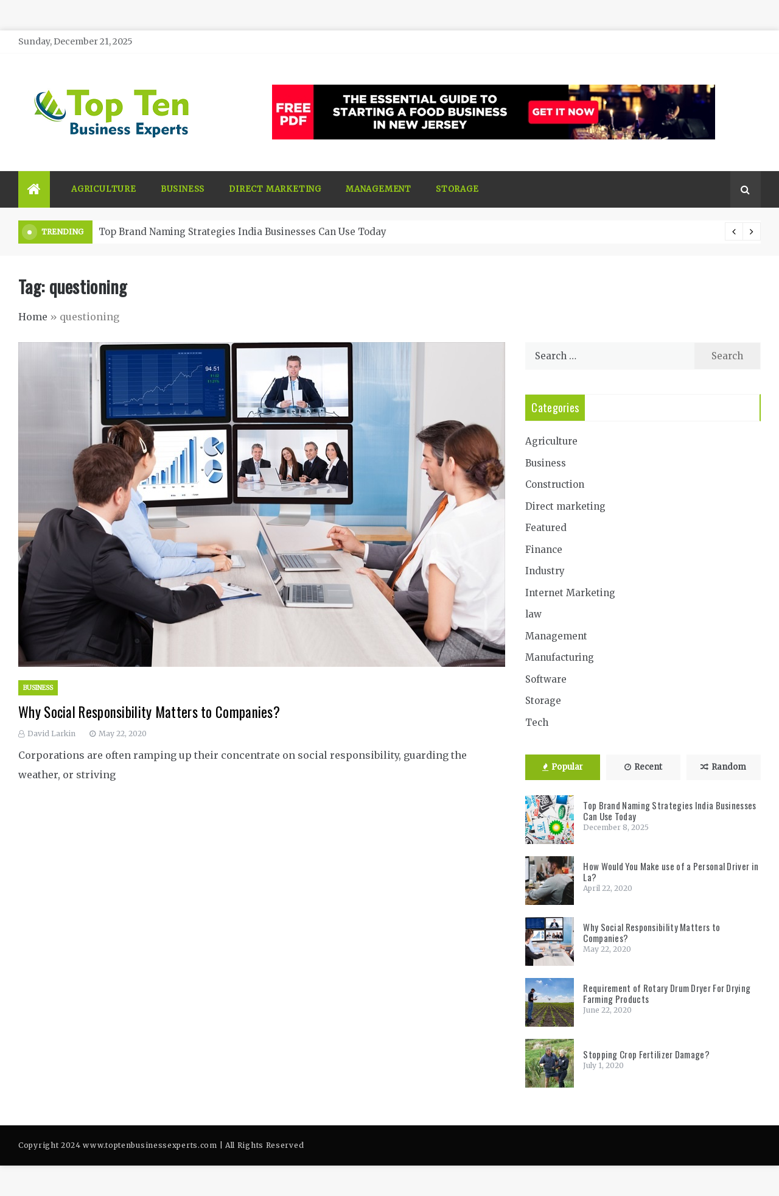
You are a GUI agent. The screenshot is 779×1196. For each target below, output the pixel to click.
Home (32, 317)
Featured (546, 527)
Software (546, 679)
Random (723, 767)
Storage (457, 189)
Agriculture (103, 189)
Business (182, 189)
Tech (536, 722)
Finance (543, 549)
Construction (554, 484)
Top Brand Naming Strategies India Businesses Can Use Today (242, 231)
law (533, 614)
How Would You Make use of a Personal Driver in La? (670, 871)
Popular (562, 767)
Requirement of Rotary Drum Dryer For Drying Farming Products (666, 993)
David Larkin (51, 733)
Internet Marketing (570, 593)
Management (378, 189)
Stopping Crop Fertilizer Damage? (646, 1054)
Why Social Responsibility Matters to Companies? (149, 712)
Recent (643, 767)
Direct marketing (275, 189)
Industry (545, 571)
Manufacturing (559, 657)
